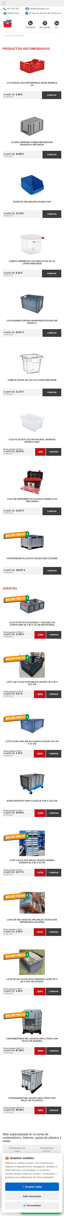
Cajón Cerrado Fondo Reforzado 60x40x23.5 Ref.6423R (32, 143)
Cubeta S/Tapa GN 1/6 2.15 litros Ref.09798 (32, 380)
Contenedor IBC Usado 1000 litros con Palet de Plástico (31, 1099)
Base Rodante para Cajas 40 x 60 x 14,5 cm (32, 801)
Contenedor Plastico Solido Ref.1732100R (32, 558)
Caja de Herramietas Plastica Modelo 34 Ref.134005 (32, 500)
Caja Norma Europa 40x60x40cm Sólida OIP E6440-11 (31, 321)
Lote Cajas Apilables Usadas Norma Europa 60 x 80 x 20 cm (32, 861)
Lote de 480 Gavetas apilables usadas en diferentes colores (32, 921)
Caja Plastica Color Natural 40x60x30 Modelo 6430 (32, 440)
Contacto (30, 25)
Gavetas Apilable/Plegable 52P (32, 202)
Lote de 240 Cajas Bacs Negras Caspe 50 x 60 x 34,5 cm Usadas (31, 980)
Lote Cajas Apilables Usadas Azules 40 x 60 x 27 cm (32, 742)
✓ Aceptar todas (32, 1186)
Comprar (51, 95)
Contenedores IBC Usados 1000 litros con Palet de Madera (32, 1039)
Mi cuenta (45, 25)
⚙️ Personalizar (32, 1205)
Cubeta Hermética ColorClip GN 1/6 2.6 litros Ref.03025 (32, 262)
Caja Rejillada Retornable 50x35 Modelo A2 (32, 84)
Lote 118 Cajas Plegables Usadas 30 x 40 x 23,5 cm (32, 683)
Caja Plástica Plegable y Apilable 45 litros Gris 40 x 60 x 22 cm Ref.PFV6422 (32, 623)
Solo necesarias (32, 1196)
